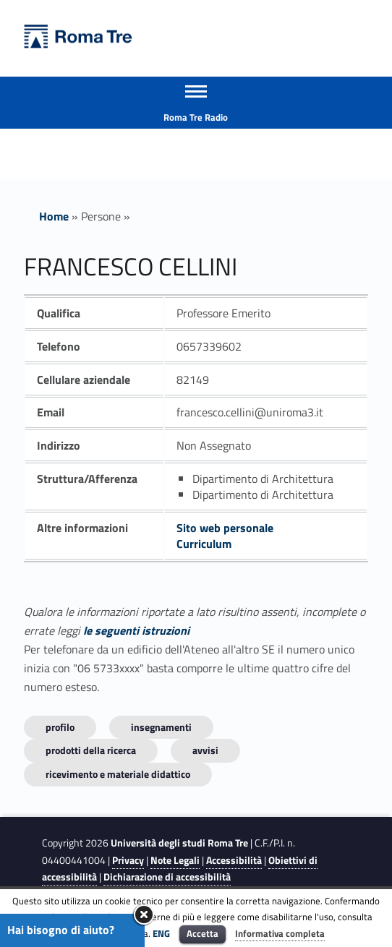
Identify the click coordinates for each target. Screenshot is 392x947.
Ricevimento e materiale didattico (118, 773)
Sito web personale (224, 527)
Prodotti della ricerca (91, 750)
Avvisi (205, 750)
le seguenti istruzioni (136, 630)
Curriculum (203, 543)
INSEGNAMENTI (161, 726)
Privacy (128, 860)
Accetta (202, 933)
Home (54, 216)
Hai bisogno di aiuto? (60, 929)
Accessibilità (234, 860)
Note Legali (175, 860)
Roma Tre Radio (195, 117)
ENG (161, 933)
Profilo (60, 726)
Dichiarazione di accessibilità (167, 877)
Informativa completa (280, 933)
